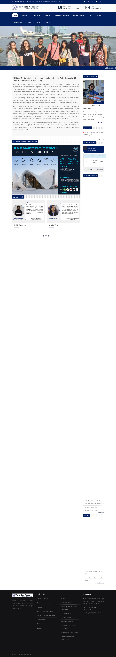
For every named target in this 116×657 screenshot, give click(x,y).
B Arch (39, 628)
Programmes (36, 15)
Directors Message (43, 603)
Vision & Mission (42, 599)
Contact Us (47, 22)
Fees (90, 15)
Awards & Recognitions (45, 611)
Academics (48, 15)
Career (38, 22)
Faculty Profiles (66, 602)
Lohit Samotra (20, 225)
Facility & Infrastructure (62, 15)
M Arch (63, 598)
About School (24, 15)
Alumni (39, 624)
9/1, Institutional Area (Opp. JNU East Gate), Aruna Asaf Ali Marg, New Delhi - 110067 (37, 1)
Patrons (39, 607)
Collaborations (66, 617)
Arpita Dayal (54, 225)
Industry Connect (67, 622)
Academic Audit (18, 22)
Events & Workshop (79, 15)
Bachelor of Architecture (92, 149)
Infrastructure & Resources (46, 615)
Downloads (98, 15)
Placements (41, 620)
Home (15, 15)
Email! (92, 6)
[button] (8, 46)
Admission (29, 22)
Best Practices (66, 613)
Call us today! (67, 6)
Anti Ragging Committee (69, 632)
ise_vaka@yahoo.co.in (93, 613)
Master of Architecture (95, 169)
